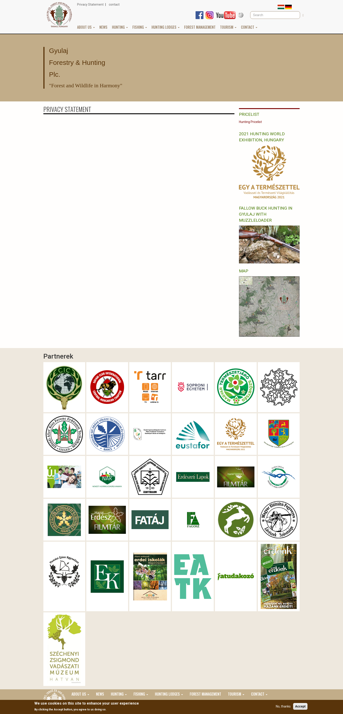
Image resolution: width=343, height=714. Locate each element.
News (103, 27)
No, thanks (283, 706)
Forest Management (200, 27)
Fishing (139, 27)
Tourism (228, 27)
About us (86, 27)
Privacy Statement (90, 4)
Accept (300, 706)
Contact (249, 27)
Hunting (120, 27)
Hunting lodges (165, 27)
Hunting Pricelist (250, 122)
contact (114, 4)
